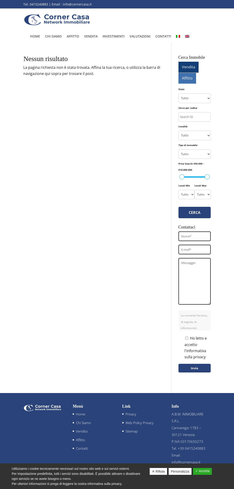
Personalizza (180, 471)
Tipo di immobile (187, 145)
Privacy (130, 414)
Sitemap (131, 431)
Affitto (73, 36)
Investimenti (114, 36)
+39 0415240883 (191, 448)
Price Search (191, 166)
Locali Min (184, 185)
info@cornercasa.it (77, 4)
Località (182, 126)
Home (35, 36)
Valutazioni (140, 36)
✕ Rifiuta (158, 471)
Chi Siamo (53, 36)
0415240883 (39, 4)
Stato (181, 89)
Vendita (91, 36)
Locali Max (200, 185)
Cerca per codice (187, 107)
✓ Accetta (202, 471)
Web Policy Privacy (139, 422)
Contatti (163, 36)
